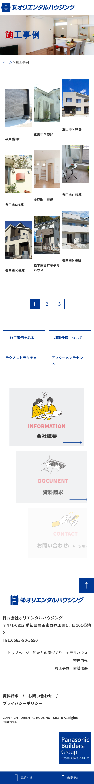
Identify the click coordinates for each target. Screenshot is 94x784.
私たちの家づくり (47, 652)
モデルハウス (77, 652)
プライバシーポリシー (23, 703)
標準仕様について (68, 337)
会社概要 (80, 667)
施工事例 (62, 667)
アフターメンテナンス (67, 360)
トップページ (18, 652)
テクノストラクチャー (21, 360)
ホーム (7, 62)
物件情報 (80, 660)
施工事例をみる (22, 337)
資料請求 (11, 696)
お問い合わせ (40, 696)
